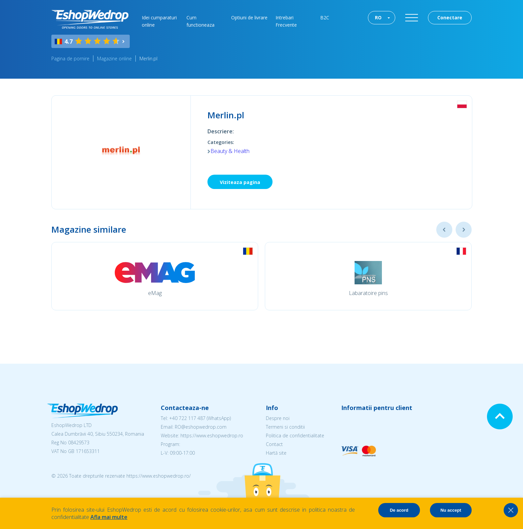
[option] (154, 276)
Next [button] (464, 230)
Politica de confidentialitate (295, 435)
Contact (274, 444)
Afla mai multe (108, 517)
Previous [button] (444, 230)
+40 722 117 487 (187, 418)
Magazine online (114, 58)
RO (378, 17)
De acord (399, 510)
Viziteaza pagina (240, 182)
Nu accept (450, 510)
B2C (324, 17)
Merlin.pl (148, 58)
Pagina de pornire (70, 58)
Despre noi (278, 418)
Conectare (449, 17)
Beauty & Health (229, 151)
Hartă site (276, 453)
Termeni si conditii (285, 427)
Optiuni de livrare (249, 17)
